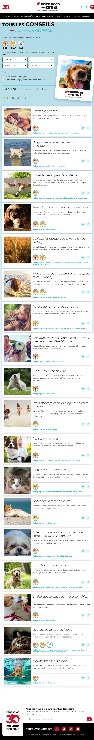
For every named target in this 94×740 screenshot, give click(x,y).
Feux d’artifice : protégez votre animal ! (60, 207)
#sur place (75, 133)
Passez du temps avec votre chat (56, 306)
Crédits (80, 735)
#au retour (60, 652)
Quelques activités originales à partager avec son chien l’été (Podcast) (61, 339)
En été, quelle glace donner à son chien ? (60, 598)
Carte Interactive (64, 16)
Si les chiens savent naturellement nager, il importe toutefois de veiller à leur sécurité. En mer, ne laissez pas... (59, 151)
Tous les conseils (44, 16)
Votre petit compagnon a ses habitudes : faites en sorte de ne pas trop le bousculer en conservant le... (60, 117)
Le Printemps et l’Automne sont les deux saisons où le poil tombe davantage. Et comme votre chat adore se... (60, 475)
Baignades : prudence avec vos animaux (55, 143)
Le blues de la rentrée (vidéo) (53, 629)
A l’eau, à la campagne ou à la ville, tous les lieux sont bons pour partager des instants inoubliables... (59, 347)
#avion (71, 262)
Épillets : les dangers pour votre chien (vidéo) (59, 240)
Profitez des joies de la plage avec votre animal (60, 404)
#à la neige (48, 133)
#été (54, 166)
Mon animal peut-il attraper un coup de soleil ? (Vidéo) (61, 275)
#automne (72, 198)
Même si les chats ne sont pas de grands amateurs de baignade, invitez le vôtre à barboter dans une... (59, 507)
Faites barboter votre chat (51, 501)
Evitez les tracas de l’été (49, 371)
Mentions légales (66, 735)
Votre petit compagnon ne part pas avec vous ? (24, 80)
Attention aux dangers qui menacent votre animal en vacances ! (59, 534)
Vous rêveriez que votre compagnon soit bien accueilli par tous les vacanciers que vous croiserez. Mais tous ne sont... (60, 444)
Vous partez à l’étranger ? (14, 77)
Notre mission (82, 16)
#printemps (57, 198)
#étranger (62, 297)
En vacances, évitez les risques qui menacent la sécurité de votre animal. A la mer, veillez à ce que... (59, 541)
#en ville (66, 133)
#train (85, 262)
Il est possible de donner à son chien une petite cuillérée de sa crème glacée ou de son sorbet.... (61, 606)
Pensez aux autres (45, 438)
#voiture (36, 264)
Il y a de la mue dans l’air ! (51, 469)
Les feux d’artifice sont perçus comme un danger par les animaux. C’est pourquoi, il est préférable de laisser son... (60, 213)
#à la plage (37, 133)
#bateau (78, 262)
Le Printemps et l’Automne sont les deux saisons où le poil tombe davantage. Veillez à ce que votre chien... (60, 571)
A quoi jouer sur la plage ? (51, 661)
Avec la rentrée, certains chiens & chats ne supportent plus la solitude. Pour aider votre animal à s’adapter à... (58, 635)
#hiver (72, 328)
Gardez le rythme (45, 111)
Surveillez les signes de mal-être (55, 175)
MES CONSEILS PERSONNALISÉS (19, 16)
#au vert (57, 133)
